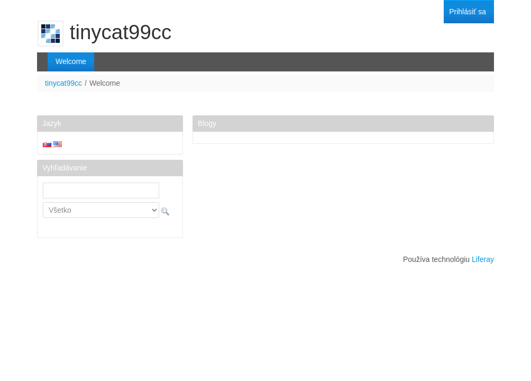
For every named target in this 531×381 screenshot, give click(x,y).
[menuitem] (467, 12)
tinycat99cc (63, 83)
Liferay (483, 259)
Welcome (104, 83)
